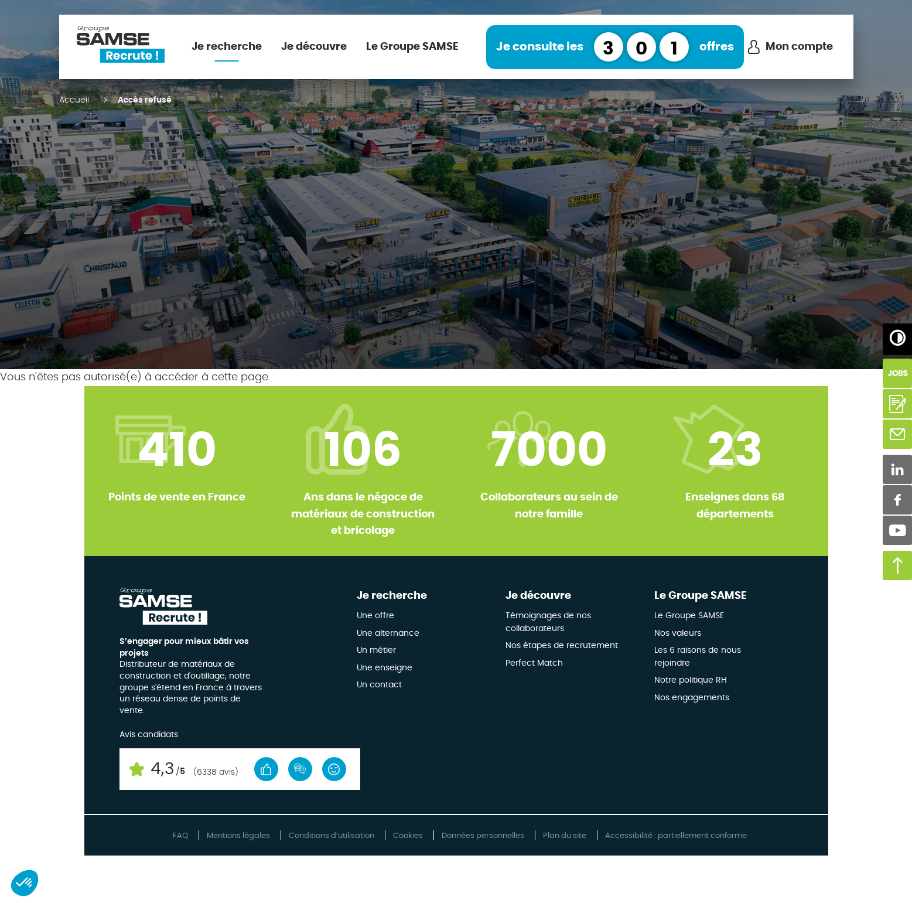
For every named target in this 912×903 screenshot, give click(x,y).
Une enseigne (384, 668)
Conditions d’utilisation (331, 836)
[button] (25, 883)
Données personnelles (483, 836)
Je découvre (314, 47)
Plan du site (564, 836)
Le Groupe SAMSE (412, 47)
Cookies (408, 836)
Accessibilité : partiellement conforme (676, 836)
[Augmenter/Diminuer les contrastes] (897, 338)
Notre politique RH (690, 680)
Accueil (74, 100)
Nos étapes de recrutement (561, 646)
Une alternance (388, 633)
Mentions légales (238, 836)
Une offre (375, 616)
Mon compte (799, 47)
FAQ (180, 836)
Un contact (379, 685)
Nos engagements (691, 698)
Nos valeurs (677, 633)
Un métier (376, 650)
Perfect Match (534, 663)
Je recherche (227, 47)
